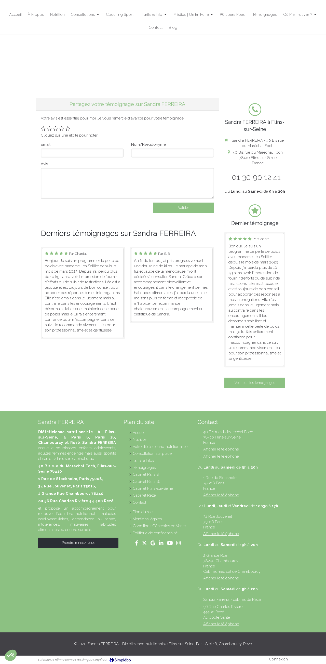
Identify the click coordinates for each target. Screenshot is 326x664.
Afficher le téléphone (221, 449)
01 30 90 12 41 (256, 177)
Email (45, 144)
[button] (11, 655)
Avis (44, 164)
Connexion (278, 659)
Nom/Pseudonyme (148, 144)
